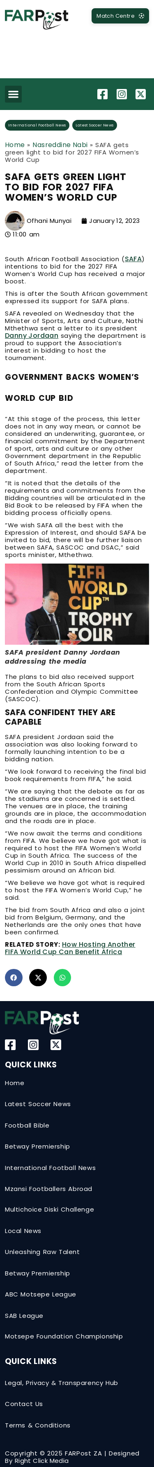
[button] (13, 94)
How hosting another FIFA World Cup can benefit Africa (70, 948)
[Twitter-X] (141, 94)
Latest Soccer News (94, 125)
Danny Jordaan (31, 335)
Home (15, 145)
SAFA (133, 259)
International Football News (37, 125)
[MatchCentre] (120, 15)
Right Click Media (42, 1460)
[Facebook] (103, 94)
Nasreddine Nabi (59, 145)
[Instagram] (122, 94)
